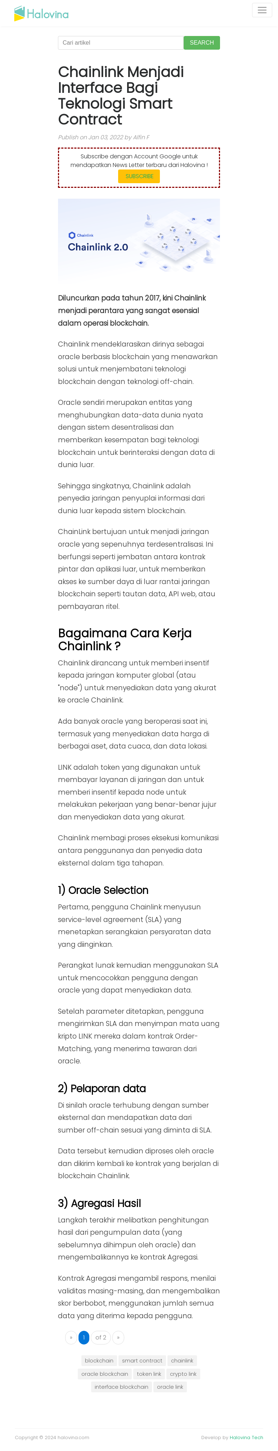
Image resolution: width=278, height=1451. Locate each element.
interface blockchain (121, 1387)
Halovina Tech (246, 1437)
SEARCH (202, 43)
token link (149, 1374)
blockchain (99, 1360)
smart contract (142, 1360)
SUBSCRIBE (139, 176)
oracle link (170, 1387)
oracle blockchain (104, 1374)
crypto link (183, 1374)
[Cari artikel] (121, 43)
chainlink (182, 1360)
